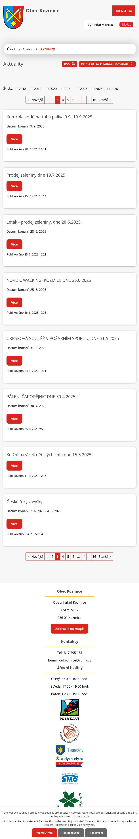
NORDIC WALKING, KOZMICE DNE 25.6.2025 (49, 280)
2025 (98, 88)
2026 (114, 88)
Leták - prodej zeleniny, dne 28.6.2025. (44, 222)
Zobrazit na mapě (69, 628)
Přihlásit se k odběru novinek (107, 64)
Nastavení (96, 832)
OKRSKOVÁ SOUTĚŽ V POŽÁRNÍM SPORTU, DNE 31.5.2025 (63, 338)
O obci (27, 49)
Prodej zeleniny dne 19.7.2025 (36, 175)
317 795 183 (73, 652)
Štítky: (8, 88)
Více (14, 139)
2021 (68, 88)
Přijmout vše (44, 832)
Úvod (11, 49)
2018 (22, 88)
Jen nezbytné (71, 832)
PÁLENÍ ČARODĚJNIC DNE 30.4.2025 (41, 396)
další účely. (83, 816)
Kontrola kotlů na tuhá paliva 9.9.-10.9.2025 (49, 117)
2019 (37, 88)
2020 (53, 88)
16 (94, 100)
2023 (83, 88)
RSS (69, 64)
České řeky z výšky (25, 501)
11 (84, 100)
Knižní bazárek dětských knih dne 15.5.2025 (49, 454)
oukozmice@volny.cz (75, 660)
